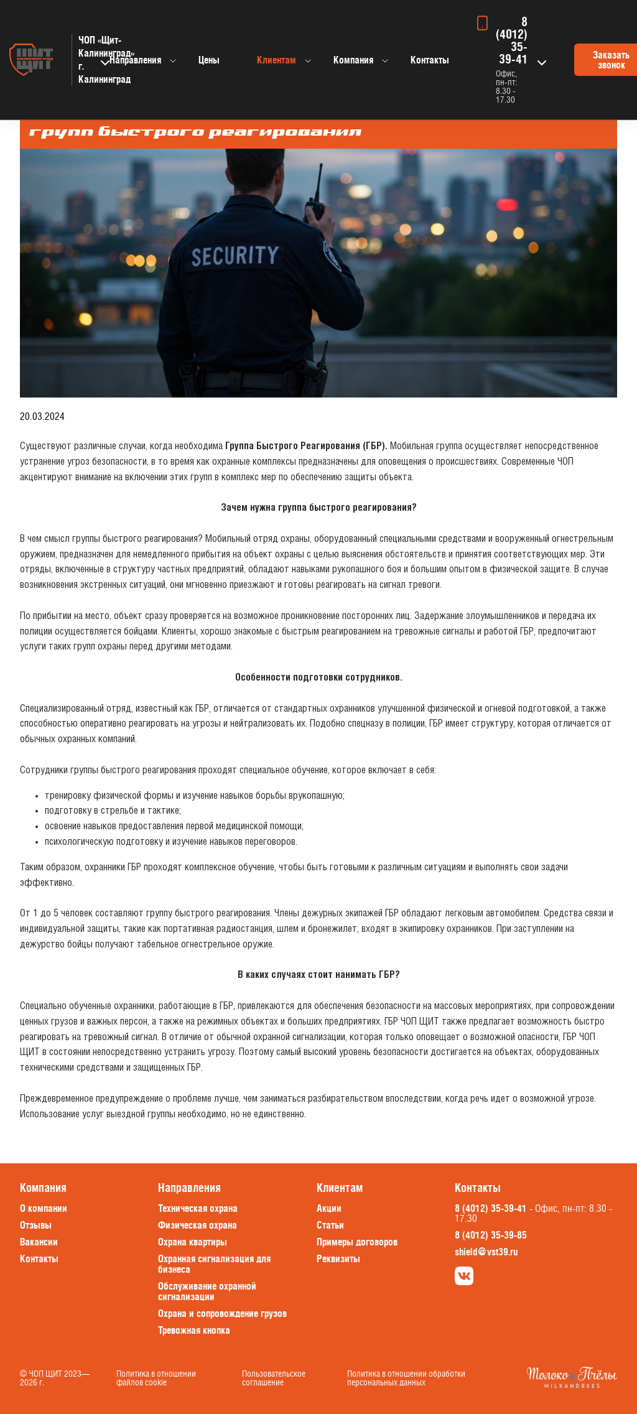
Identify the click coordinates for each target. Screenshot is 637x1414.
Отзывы (36, 1224)
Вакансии (39, 1241)
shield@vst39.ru (486, 1251)
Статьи (330, 1224)
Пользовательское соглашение (273, 1378)
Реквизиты (338, 1258)
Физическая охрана (197, 1224)
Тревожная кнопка (194, 1330)
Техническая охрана (198, 1208)
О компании (43, 1208)
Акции (329, 1208)
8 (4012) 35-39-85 (491, 1234)
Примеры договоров (357, 1241)
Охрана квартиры (192, 1241)
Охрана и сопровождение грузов (222, 1313)
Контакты (430, 60)
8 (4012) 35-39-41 (512, 40)
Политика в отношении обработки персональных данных (406, 1378)
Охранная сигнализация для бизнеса (214, 1264)
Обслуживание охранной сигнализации (207, 1291)
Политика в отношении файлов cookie (156, 1378)
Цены (209, 60)
